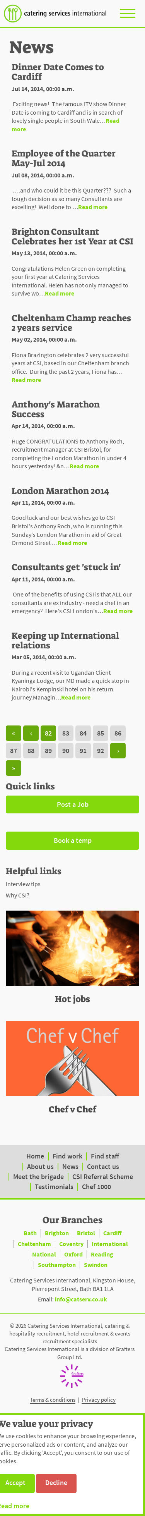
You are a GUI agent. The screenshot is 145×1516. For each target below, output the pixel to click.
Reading (102, 1254)
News (70, 1166)
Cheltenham (34, 1244)
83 (65, 733)
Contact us (103, 1166)
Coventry (71, 1244)
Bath (30, 1233)
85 (100, 733)
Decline (56, 1482)
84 (83, 733)
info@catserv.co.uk (81, 1299)
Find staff (105, 1156)
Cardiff (112, 1233)
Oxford (73, 1254)
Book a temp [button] (73, 840)
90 (65, 750)
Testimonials (54, 1186)
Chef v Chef (72, 1109)
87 (13, 750)
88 (30, 750)
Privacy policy (99, 1399)
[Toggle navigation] (127, 13)
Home (35, 1156)
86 (117, 733)
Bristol (86, 1233)
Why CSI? (17, 895)
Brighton (57, 1233)
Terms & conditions (52, 1399)
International (110, 1244)
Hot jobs (72, 999)
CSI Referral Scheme (102, 1176)
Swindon (95, 1264)
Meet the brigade (38, 1176)
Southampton (57, 1264)
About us (40, 1166)
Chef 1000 (96, 1186)
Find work (67, 1156)
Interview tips (23, 884)
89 (48, 750)
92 (100, 750)
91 (83, 750)
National (44, 1254)
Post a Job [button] (73, 804)
